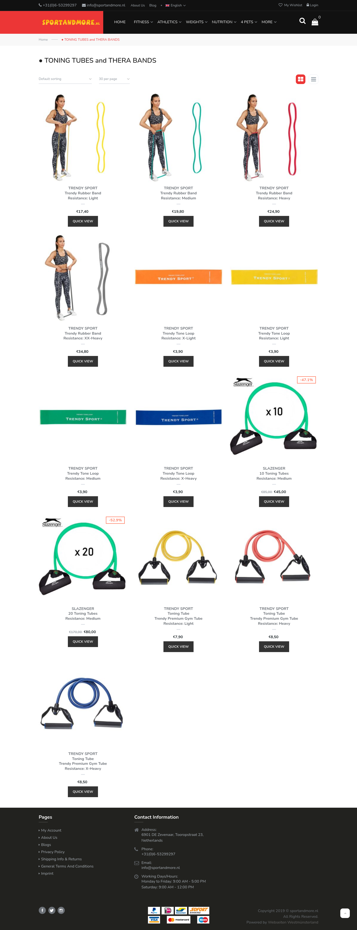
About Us (138, 5)
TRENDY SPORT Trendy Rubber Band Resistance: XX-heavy (83, 333)
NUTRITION (222, 22)
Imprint (47, 873)
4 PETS (247, 22)
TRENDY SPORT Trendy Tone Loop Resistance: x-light (178, 333)
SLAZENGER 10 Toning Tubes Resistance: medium (274, 473)
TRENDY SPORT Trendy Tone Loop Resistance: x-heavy (178, 473)
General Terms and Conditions (67, 866)
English (174, 5)
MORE (267, 22)
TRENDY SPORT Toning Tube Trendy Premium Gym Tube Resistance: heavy (274, 616)
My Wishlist (290, 5)
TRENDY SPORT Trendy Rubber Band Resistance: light (83, 193)
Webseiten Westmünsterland (293, 922)
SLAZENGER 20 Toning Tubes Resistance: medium (82, 613)
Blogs (46, 844)
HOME (119, 22)
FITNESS (141, 22)
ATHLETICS (167, 22)
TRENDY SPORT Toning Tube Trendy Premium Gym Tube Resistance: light (179, 616)
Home (43, 39)
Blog (153, 5)
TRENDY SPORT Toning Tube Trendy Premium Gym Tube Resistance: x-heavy (83, 761)
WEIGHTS (195, 22)
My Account (51, 830)
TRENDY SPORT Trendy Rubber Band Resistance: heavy (274, 193)
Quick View (83, 221)
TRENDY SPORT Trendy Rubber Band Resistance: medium (178, 193)
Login (312, 5)
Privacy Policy (53, 852)
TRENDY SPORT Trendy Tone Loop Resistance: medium (82, 473)
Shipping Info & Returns (61, 859)
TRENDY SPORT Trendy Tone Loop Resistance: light (274, 333)
